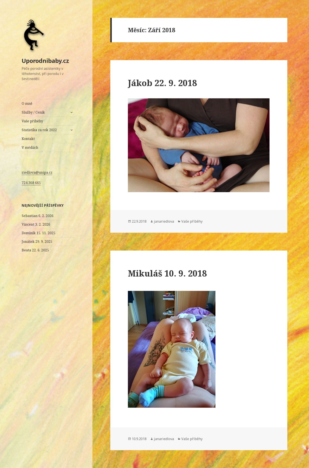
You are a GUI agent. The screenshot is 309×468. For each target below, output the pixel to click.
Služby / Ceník (33, 112)
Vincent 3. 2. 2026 (36, 224)
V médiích (30, 147)
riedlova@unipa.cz (37, 172)
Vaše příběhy (32, 121)
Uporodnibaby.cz (45, 61)
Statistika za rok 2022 (39, 130)
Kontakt (28, 138)
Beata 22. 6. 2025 (35, 250)
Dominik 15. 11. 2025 (38, 233)
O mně (27, 103)
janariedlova (164, 221)
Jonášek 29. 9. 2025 (37, 241)
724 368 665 (31, 182)
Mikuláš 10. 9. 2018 (167, 273)
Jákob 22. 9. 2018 (162, 82)
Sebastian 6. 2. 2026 (37, 215)
